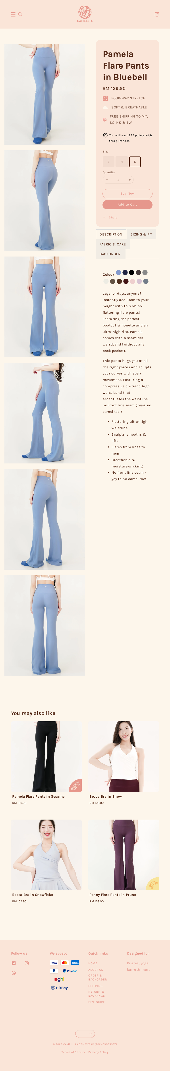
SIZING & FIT (141, 234)
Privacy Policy (98, 1052)
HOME (92, 963)
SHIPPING (95, 986)
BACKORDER (111, 254)
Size (106, 151)
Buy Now (127, 193)
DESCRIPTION (111, 234)
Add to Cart (127, 204)
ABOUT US (95, 970)
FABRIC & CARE (113, 244)
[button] (13, 14)
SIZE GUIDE (96, 1002)
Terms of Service (74, 1052)
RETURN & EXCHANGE (96, 994)
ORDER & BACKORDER (97, 977)
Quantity (109, 172)
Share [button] (110, 217)
